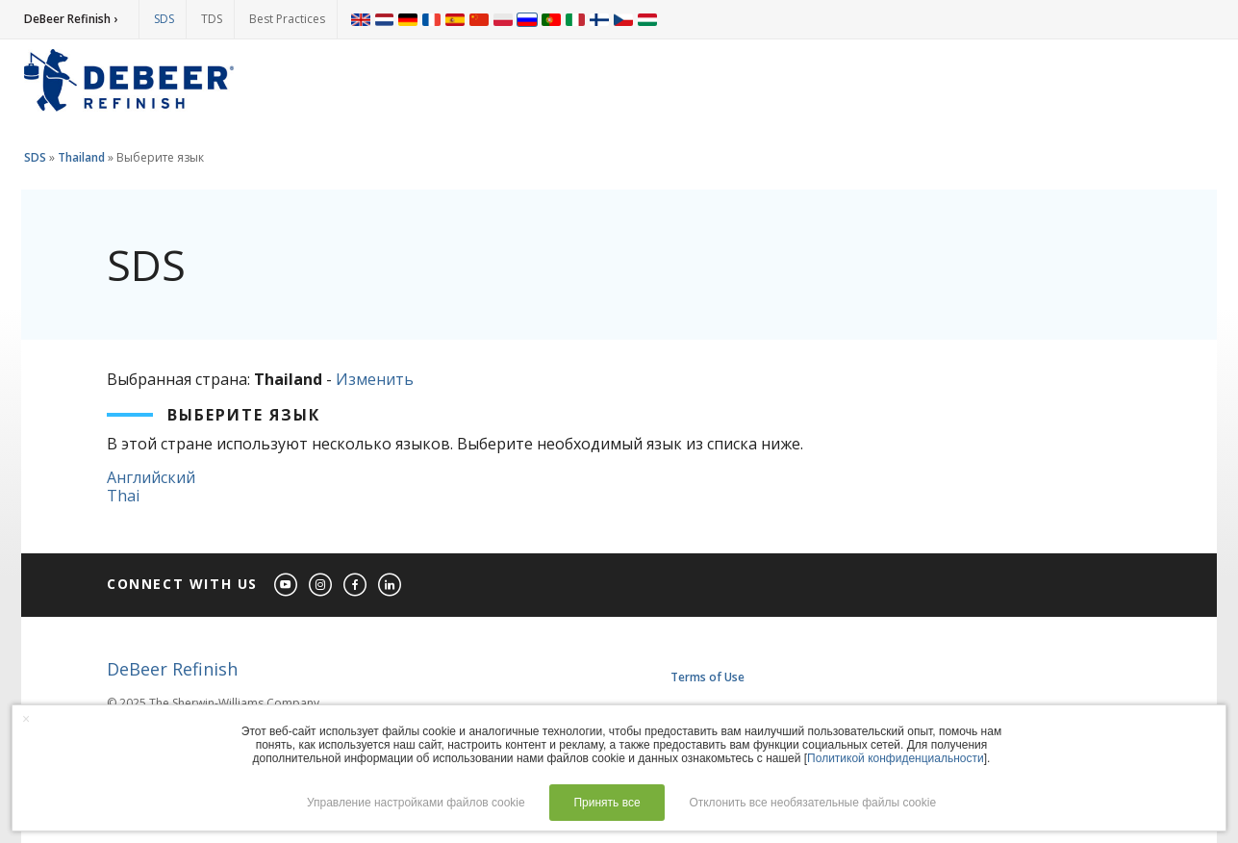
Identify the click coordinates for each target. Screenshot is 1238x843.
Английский (151, 477)
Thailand (81, 157)
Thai (123, 495)
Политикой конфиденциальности (895, 758)
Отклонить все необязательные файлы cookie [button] (812, 802)
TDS (211, 19)
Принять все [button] (606, 802)
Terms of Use (707, 677)
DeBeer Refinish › (70, 19)
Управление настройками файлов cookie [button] (416, 802)
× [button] (26, 719)
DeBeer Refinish (172, 668)
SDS (164, 19)
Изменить (375, 379)
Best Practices (287, 19)
